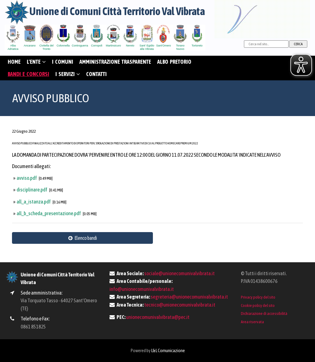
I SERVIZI (67, 74)
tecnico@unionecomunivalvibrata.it (179, 305)
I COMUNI (62, 61)
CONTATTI (96, 74)
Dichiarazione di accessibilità (264, 313)
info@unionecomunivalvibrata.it (142, 289)
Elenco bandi (82, 238)
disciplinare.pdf (32, 190)
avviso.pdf (27, 178)
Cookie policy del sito (258, 305)
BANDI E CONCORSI (28, 74)
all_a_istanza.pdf (34, 202)
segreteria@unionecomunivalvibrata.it (189, 297)
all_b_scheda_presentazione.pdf (49, 213)
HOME (14, 61)
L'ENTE (36, 61)
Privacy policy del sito (258, 297)
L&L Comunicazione (168, 350)
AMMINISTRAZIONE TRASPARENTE (115, 61)
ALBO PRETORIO (174, 61)
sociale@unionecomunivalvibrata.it (179, 273)
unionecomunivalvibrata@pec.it (157, 317)
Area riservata (252, 321)
